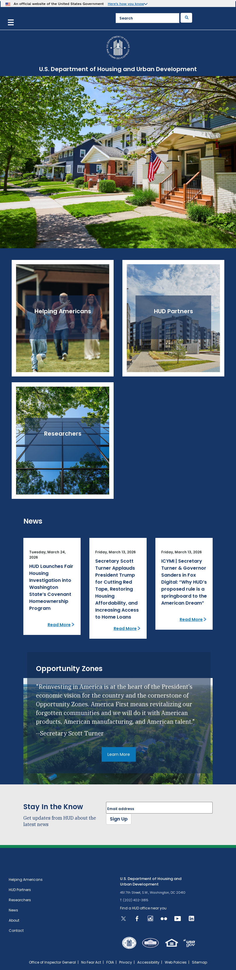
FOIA (110, 962)
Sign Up (119, 819)
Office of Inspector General (52, 962)
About (14, 920)
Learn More (118, 754)
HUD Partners (20, 889)
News (13, 910)
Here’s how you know (126, 4)
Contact (16, 930)
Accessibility (148, 962)
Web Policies (176, 962)
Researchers (20, 899)
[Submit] (186, 18)
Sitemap (199, 962)
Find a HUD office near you (143, 908)
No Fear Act (91, 962)
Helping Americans (26, 879)
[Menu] (10, 22)
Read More (59, 625)
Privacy (125, 962)
